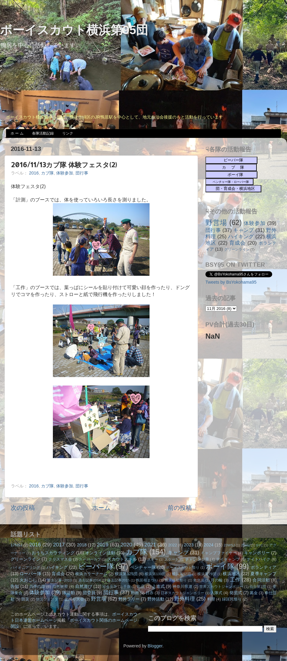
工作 (235, 580)
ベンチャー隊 (143, 567)
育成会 (237, 243)
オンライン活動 (100, 552)
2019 (102, 545)
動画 (135, 593)
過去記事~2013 (59, 580)
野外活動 (155, 599)
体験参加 (64, 173)
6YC (259, 545)
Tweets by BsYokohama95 (230, 282)
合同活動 (261, 580)
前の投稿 (180, 507)
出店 (141, 586)
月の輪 (217, 580)
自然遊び (83, 586)
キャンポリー (257, 552)
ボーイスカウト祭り (182, 567)
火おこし (28, 580)
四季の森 (37, 586)
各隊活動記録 (43, 133)
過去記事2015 (118, 580)
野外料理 (184, 599)
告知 (15, 586)
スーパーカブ (90, 559)
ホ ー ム (17, 133)
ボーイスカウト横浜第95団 (74, 30)
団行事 (82, 173)
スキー (152, 559)
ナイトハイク (259, 559)
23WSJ (229, 545)
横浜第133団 (155, 574)
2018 (82, 544)
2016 (34, 173)
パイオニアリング (25, 567)
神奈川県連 (182, 586)
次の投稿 (23, 507)
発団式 (235, 592)
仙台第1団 (258, 586)
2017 (59, 545)
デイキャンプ (228, 559)
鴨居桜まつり (147, 580)
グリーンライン (237, 249)
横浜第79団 (206, 574)
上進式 (158, 586)
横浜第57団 (181, 574)
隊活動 (68, 592)
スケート (171, 559)
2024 (209, 544)
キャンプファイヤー (219, 553)
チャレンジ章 (197, 559)
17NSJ (16, 545)
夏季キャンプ (263, 573)
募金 (254, 593)
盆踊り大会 (74, 599)
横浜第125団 (126, 573)
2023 (189, 544)
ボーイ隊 (220, 566)
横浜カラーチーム (91, 573)
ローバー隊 (30, 573)
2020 (126, 545)
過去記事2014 (89, 580)
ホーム (101, 507)
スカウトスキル (122, 559)
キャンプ (243, 230)
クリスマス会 (60, 559)
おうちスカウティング (53, 552)
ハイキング (241, 236)
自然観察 (60, 586)
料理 (211, 599)
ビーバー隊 (96, 566)
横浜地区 (231, 573)
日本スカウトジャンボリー (183, 593)
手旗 (127, 586)
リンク (67, 133)
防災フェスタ (47, 599)
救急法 (199, 580)
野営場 (216, 222)
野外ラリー (129, 599)
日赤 (149, 593)
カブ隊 (47, 173)
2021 (150, 545)
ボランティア (263, 567)
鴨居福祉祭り (176, 580)
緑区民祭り (232, 599)
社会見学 (109, 586)
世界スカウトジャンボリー (221, 586)
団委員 (89, 592)
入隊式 (216, 593)
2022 (172, 545)
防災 (25, 599)
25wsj (245, 545)
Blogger (155, 645)
